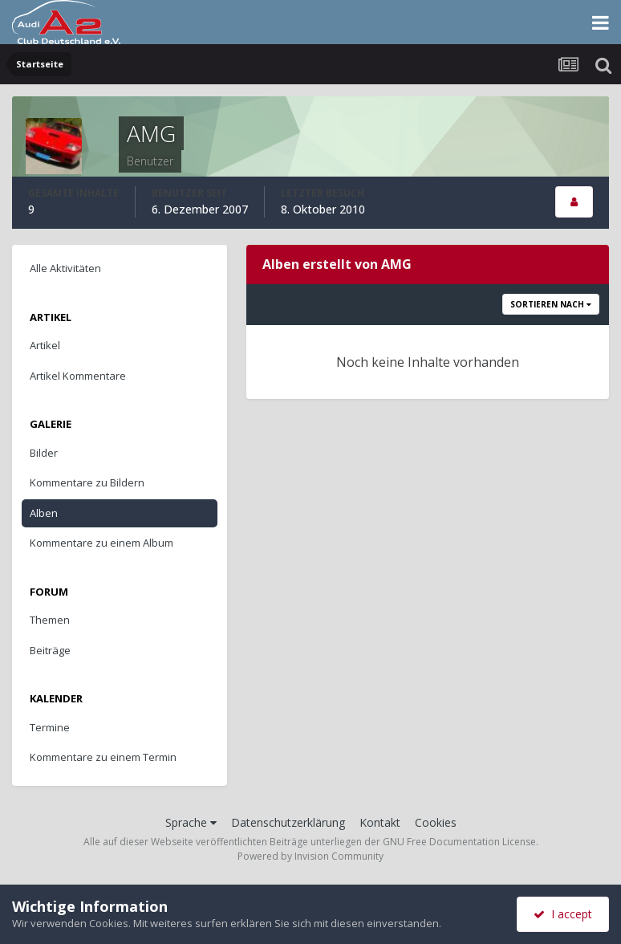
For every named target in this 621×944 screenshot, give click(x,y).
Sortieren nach (550, 304)
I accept (563, 914)
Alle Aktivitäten (65, 268)
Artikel (45, 345)
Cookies (436, 822)
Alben (44, 513)
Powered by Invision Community (310, 856)
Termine (50, 727)
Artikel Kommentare (78, 375)
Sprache (191, 822)
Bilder (44, 453)
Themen (50, 619)
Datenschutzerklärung (288, 822)
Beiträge (50, 650)
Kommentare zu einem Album (101, 542)
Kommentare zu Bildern (87, 482)
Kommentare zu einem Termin (103, 757)
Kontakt (379, 822)
